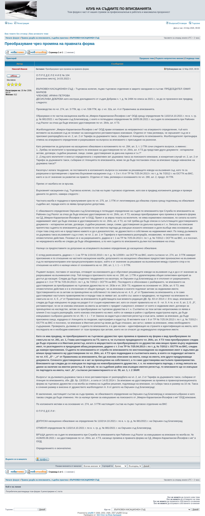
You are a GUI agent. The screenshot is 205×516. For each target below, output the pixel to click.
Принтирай (11, 58)
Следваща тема (192, 58)
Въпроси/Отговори (176, 23)
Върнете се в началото (16, 459)
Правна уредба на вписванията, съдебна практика (44, 38)
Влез (9, 23)
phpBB (91, 513)
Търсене (194, 23)
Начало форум (12, 38)
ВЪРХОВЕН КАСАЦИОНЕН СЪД (84, 38)
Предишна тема (146, 58)
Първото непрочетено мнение (169, 58)
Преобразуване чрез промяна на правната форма (49, 44)
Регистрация (21, 23)
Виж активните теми (38, 34)
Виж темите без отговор (16, 34)
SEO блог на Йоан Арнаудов (109, 515)
